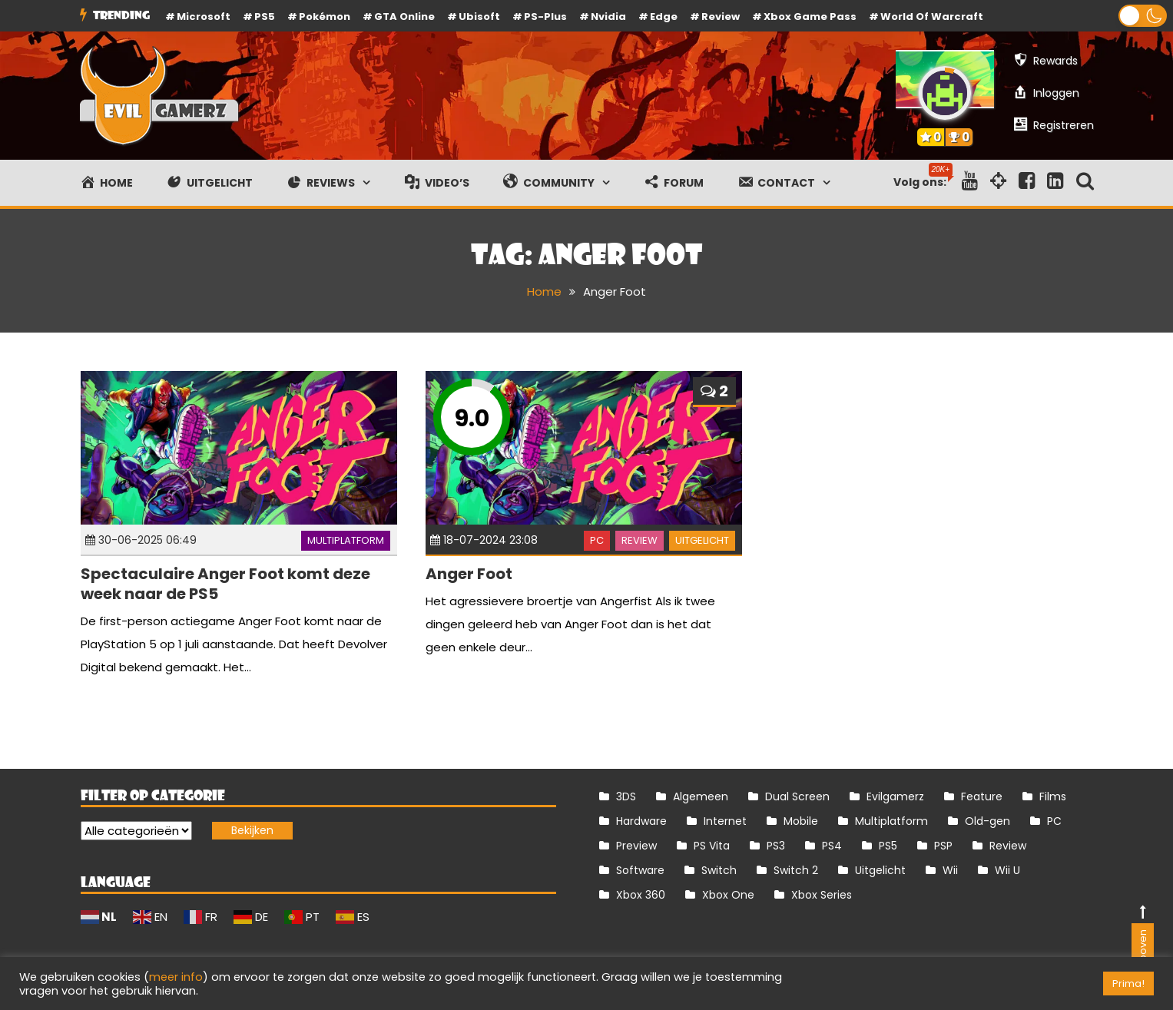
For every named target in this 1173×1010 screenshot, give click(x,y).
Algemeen (700, 796)
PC (597, 540)
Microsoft (203, 16)
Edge (664, 16)
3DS (626, 796)
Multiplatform (345, 540)
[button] (1142, 16)
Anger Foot (469, 573)
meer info (176, 977)
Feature (981, 796)
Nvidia (608, 16)
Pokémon (324, 16)
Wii (950, 870)
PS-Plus (545, 16)
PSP (943, 845)
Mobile (801, 821)
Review (639, 540)
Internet (725, 821)
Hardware (641, 821)
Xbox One (728, 894)
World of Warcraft (931, 16)
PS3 (776, 845)
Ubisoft (479, 16)
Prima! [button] (1128, 983)
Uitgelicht (702, 540)
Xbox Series (821, 894)
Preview (636, 845)
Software (640, 870)
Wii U (1007, 870)
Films (1052, 796)
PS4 (832, 845)
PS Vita (712, 845)
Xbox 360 (640, 894)
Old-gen (987, 821)
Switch (719, 870)
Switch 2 (796, 870)
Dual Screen (797, 796)
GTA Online (404, 16)
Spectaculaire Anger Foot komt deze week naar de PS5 (225, 583)
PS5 (264, 16)
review (720, 16)
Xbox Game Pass (810, 16)
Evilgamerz (895, 796)
